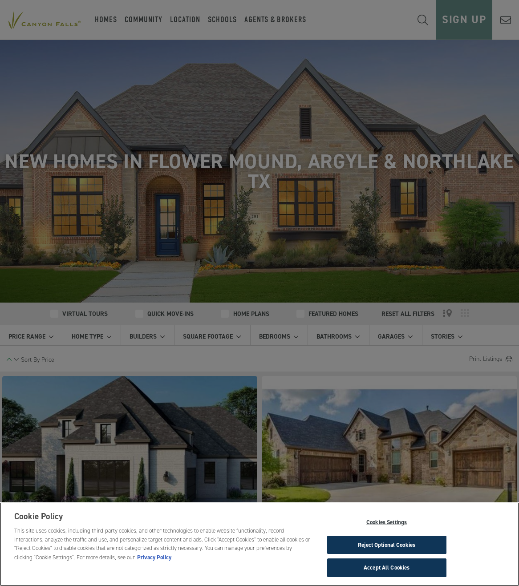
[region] (259, 544)
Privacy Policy (154, 557)
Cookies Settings (386, 522)
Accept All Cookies (387, 567)
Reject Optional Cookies (386, 545)
